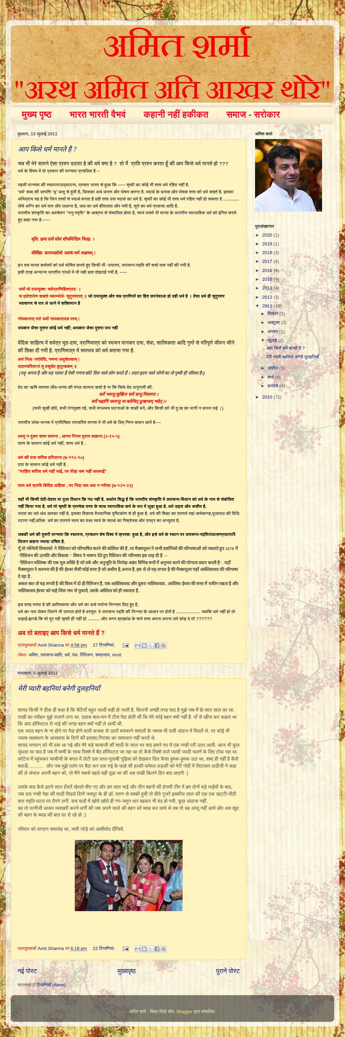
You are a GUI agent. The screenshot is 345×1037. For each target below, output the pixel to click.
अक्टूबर (274, 322)
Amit (116, 654)
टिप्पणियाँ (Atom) (51, 984)
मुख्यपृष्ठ (126, 971)
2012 (268, 297)
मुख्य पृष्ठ (37, 114)
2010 (268, 397)
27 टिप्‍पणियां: (104, 645)
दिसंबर (273, 313)
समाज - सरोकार (253, 114)
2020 (268, 235)
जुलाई (273, 340)
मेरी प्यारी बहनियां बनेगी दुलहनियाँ (59, 688)
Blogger (184, 1011)
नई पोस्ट (27, 971)
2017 (268, 261)
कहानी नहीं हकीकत (176, 114)
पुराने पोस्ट (228, 971)
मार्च (271, 377)
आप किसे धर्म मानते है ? (47, 149)
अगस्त (273, 331)
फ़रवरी (273, 385)
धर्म (67, 654)
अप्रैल (273, 368)
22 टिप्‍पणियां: (104, 948)
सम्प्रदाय (102, 654)
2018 (268, 252)
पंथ (74, 654)
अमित (33, 654)
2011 (268, 305)
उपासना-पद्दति (51, 654)
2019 (268, 243)
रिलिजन (86, 654)
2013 (268, 288)
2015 (268, 279)
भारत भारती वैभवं (97, 114)
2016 (268, 270)
